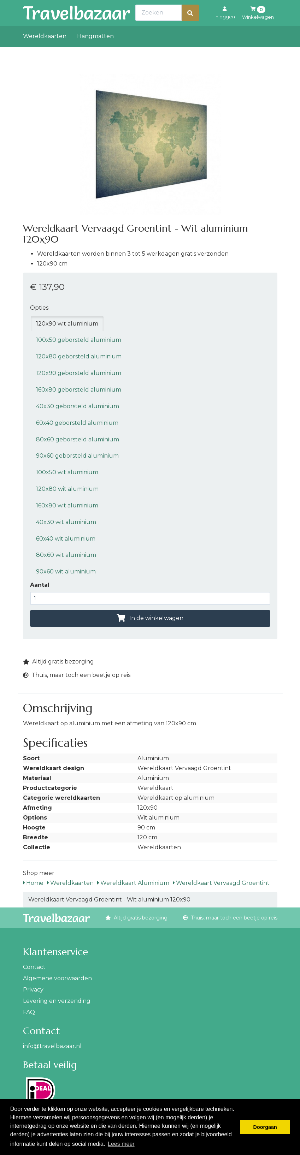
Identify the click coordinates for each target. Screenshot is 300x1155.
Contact (34, 967)
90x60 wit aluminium (66, 571)
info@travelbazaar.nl (52, 1046)
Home (33, 883)
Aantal (39, 585)
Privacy (33, 989)
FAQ (29, 1012)
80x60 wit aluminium (66, 555)
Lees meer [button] (121, 1144)
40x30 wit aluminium (66, 522)
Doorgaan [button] (265, 1127)
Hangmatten (95, 51)
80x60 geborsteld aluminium (77, 439)
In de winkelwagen (150, 618)
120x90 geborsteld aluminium (78, 373)
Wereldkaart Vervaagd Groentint (221, 883)
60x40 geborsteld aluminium (77, 422)
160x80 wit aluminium (67, 505)
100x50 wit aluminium (67, 472)
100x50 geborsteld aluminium (78, 340)
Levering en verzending (56, 1001)
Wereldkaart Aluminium (133, 883)
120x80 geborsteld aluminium (79, 356)
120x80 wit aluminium (67, 489)
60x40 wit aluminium (65, 538)
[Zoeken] (190, 28)
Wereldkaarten (44, 51)
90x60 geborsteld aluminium (77, 455)
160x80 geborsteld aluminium (78, 389)
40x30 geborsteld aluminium (77, 406)
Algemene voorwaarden (57, 978)
